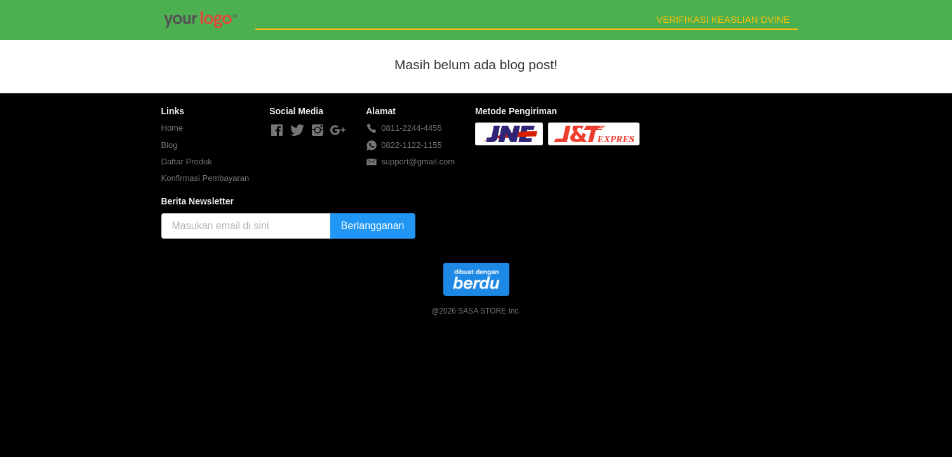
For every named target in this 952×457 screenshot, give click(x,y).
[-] (277, 131)
